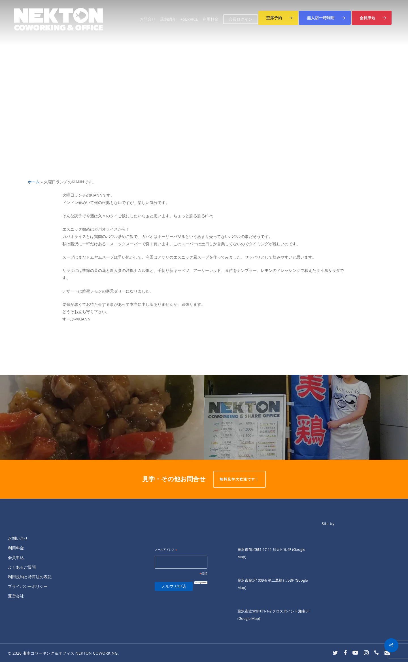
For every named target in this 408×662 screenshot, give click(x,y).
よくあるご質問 (22, 567)
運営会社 (16, 596)
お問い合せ (18, 538)
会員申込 (16, 557)
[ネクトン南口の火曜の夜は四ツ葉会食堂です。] (102, 417)
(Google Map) (248, 618)
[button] (278, 18)
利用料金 (16, 548)
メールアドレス (166, 550)
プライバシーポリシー (28, 586)
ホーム (34, 181)
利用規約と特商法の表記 (30, 576)
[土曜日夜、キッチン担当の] (306, 417)
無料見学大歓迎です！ (239, 479)
